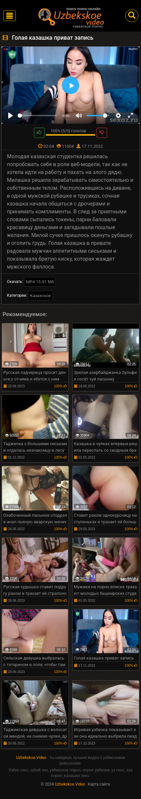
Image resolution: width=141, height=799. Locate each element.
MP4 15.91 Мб (40, 281)
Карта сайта (99, 784)
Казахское (40, 295)
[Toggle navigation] (9, 16)
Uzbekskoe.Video (31, 757)
